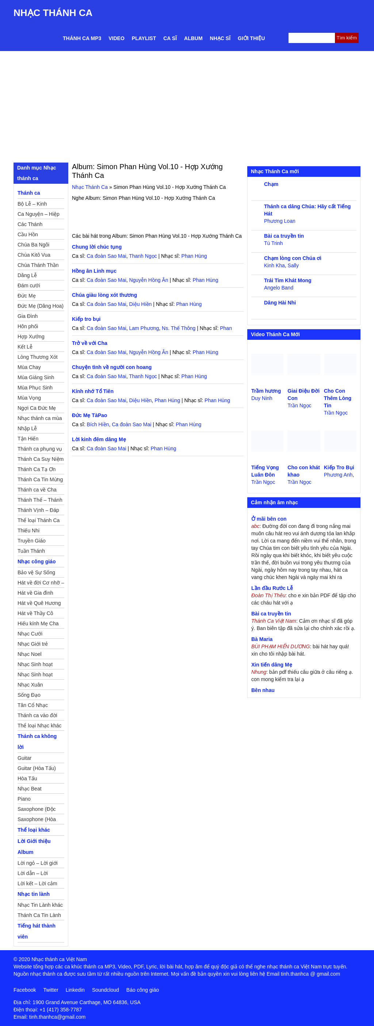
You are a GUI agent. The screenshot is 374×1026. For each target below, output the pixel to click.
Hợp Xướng (31, 336)
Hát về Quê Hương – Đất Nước (39, 604)
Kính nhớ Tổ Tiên (93, 391)
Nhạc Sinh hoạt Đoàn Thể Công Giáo (36, 665)
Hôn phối (28, 326)
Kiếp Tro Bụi (339, 467)
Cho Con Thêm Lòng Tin (337, 398)
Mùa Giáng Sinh (36, 377)
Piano (24, 799)
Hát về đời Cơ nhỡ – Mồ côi (41, 584)
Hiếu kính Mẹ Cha (38, 623)
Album (193, 38)
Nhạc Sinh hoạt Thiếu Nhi (35, 676)
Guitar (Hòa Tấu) (37, 768)
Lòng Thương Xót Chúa (38, 358)
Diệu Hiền (140, 304)
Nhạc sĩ (220, 38)
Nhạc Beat (30, 789)
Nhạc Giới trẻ (33, 644)
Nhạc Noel (30, 654)
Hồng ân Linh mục (94, 271)
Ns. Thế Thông (178, 328)
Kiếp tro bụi (86, 319)
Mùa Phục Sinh (35, 387)
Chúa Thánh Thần (38, 265)
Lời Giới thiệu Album (34, 846)
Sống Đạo (29, 695)
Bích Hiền (98, 424)
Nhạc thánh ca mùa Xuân (40, 419)
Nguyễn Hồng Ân (148, 280)
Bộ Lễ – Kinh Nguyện (32, 205)
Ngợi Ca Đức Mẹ (37, 408)
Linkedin (75, 990)
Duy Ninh (261, 398)
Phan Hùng (194, 256)
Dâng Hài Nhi (280, 303)
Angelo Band (278, 288)
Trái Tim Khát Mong (288, 280)
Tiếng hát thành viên (37, 931)
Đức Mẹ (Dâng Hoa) (41, 306)
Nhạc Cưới (30, 634)
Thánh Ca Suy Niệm (41, 459)
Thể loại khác (34, 830)
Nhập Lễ (27, 428)
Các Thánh (30, 224)
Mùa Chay (29, 367)
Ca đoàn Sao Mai (106, 256)
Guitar (24, 758)
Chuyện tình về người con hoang (112, 367)
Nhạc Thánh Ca (53, 12)
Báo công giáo (142, 990)
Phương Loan (279, 221)
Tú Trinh (273, 243)
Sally (293, 265)
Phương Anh (338, 475)
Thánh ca (29, 193)
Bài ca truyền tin (284, 236)
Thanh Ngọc (143, 256)
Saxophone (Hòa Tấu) (37, 820)
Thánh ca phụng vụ (40, 449)
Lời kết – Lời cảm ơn (37, 885)
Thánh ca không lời (37, 741)
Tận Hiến (28, 439)
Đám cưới (29, 285)
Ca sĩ (170, 38)
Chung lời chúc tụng (97, 247)
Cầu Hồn (28, 234)
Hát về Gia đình (35, 593)
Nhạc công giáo (37, 561)
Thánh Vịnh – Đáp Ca (38, 511)
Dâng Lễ (27, 275)
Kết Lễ (25, 347)
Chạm (271, 184)
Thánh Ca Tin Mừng (40, 479)
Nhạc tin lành (34, 894)
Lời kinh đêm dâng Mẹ (99, 439)
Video (116, 38)
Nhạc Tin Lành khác (40, 905)
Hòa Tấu (27, 778)
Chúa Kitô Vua (34, 255)
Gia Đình (28, 316)
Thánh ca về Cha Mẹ (37, 491)
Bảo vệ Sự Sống (36, 572)
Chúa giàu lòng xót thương (104, 295)
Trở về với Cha (89, 343)
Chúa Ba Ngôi (33, 245)
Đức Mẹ (27, 296)
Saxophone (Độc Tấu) (37, 810)
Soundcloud (105, 990)
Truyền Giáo (32, 541)
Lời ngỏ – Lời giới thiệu (38, 864)
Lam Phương (144, 328)
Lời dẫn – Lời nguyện (33, 874)
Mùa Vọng (29, 398)
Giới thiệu (251, 38)
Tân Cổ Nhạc (33, 705)
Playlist (144, 38)
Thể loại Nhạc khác (39, 725)
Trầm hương (266, 391)
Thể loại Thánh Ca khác (39, 521)
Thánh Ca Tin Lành (39, 915)
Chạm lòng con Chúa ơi (292, 258)
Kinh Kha (274, 265)
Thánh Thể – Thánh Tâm (40, 501)
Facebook (25, 990)
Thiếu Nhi (28, 530)
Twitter (50, 990)
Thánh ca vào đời (37, 715)
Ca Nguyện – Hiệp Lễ (39, 215)
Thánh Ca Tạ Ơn (37, 469)
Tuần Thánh (31, 551)
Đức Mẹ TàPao (89, 415)
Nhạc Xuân (30, 685)
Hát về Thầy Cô (35, 613)
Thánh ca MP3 (82, 38)
